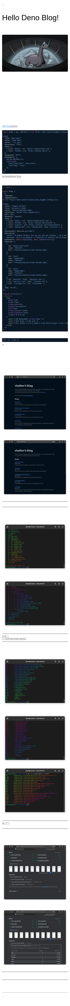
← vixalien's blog (3, 4)
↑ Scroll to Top (2, 996)
